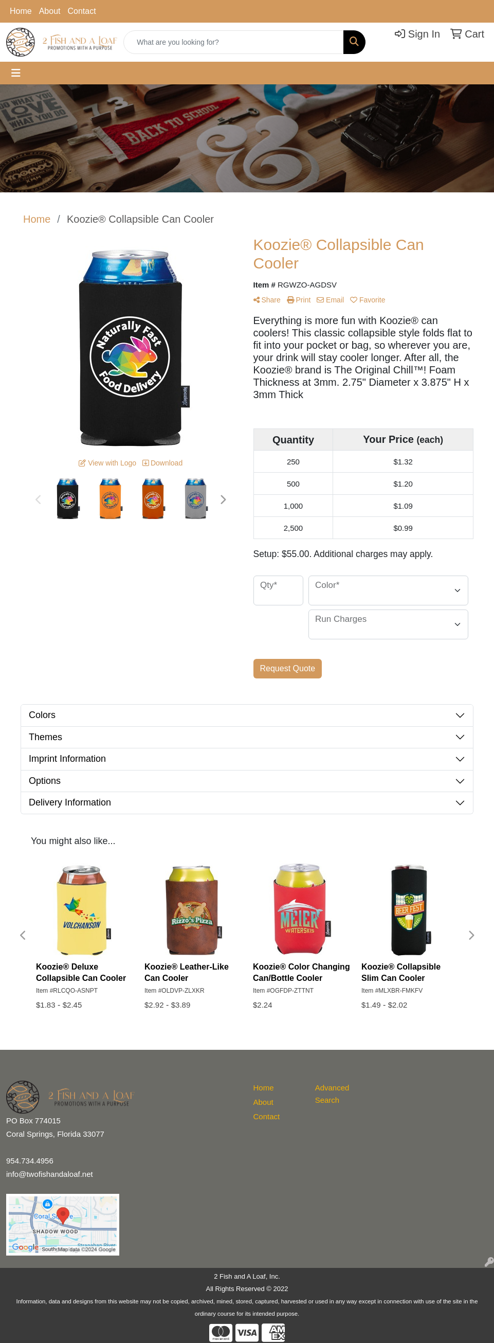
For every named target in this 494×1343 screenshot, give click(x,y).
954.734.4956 (29, 1160)
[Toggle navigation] (16, 73)
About (50, 11)
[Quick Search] (233, 42)
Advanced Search (332, 1093)
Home (21, 11)
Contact (82, 11)
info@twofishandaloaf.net (49, 1174)
